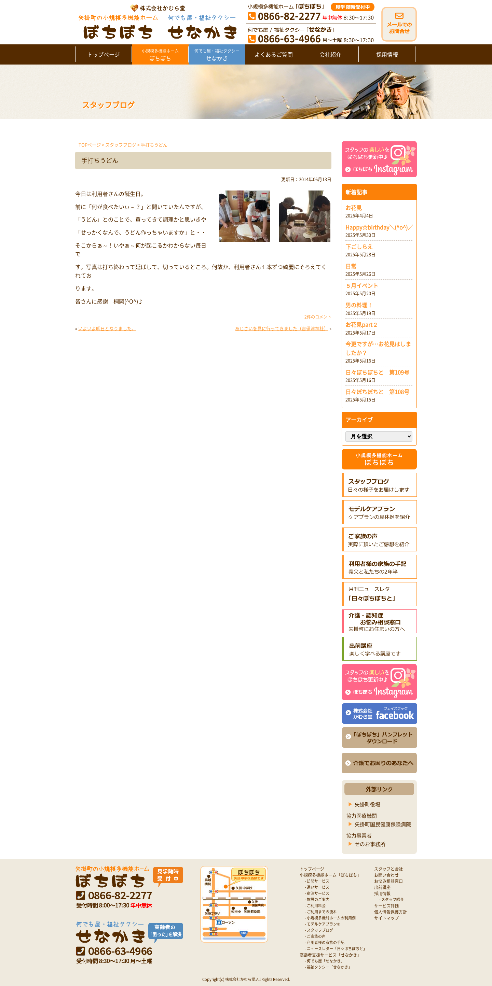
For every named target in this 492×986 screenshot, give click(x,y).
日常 (350, 266)
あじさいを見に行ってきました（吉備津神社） (281, 328)
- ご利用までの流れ (321, 912)
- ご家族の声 (315, 936)
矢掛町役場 (367, 804)
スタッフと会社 (388, 869)
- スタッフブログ (319, 930)
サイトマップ (386, 918)
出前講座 (382, 887)
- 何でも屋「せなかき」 (324, 961)
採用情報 (387, 54)
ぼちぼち (160, 55)
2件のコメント (317, 317)
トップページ (103, 54)
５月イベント (361, 285)
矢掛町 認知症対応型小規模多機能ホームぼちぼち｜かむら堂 (156, 21)
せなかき (217, 55)
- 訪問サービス (317, 881)
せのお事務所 (370, 844)
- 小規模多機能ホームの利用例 (330, 918)
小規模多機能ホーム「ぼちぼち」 (330, 875)
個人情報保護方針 (390, 912)
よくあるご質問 (274, 54)
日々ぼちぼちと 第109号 (377, 372)
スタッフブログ (120, 144)
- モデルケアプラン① (322, 924)
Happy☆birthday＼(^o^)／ (379, 227)
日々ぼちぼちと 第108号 (377, 392)
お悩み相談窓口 (388, 881)
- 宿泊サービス (317, 893)
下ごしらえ (359, 246)
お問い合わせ (386, 875)
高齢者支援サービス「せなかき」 (330, 955)
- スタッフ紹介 (391, 899)
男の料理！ (359, 305)
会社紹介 (330, 54)
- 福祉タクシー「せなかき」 (328, 967)
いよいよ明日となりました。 (107, 328)
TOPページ (90, 144)
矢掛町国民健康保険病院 (383, 824)
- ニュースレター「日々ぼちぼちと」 (336, 949)
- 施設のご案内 (317, 899)
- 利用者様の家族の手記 (324, 942)
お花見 (353, 207)
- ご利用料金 (315, 905)
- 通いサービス (317, 887)
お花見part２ (361, 324)
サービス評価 (386, 906)
